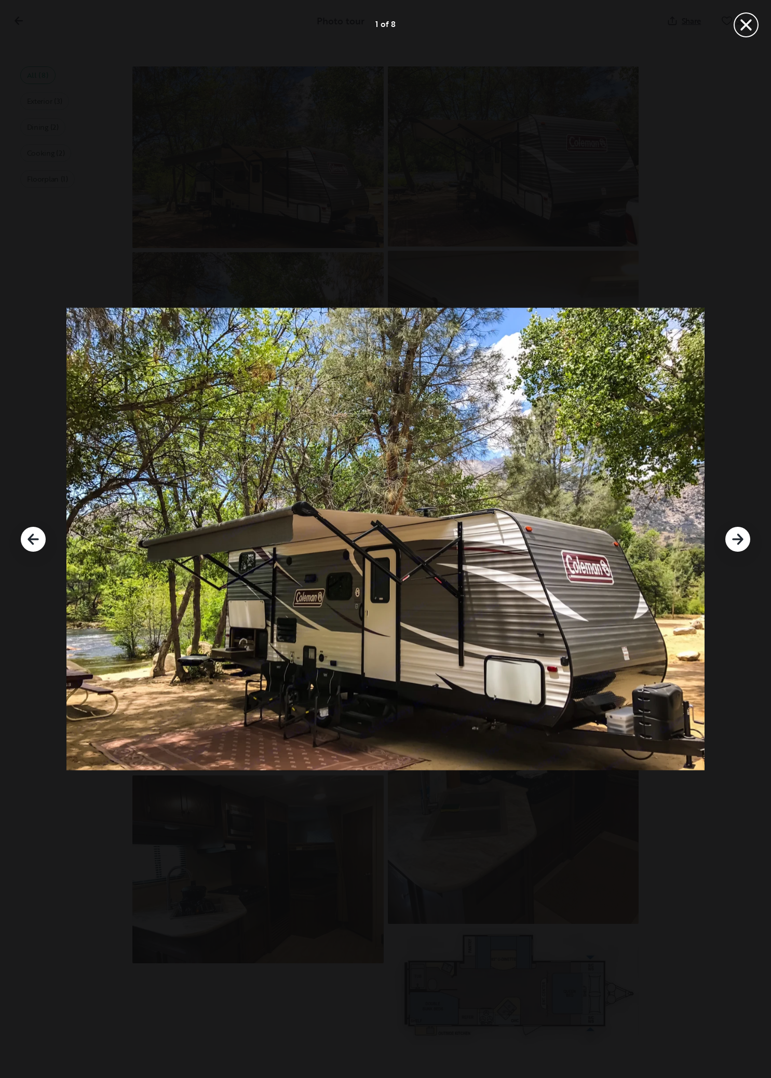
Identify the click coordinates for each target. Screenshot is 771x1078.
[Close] (746, 24)
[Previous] (33, 539)
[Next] (737, 539)
